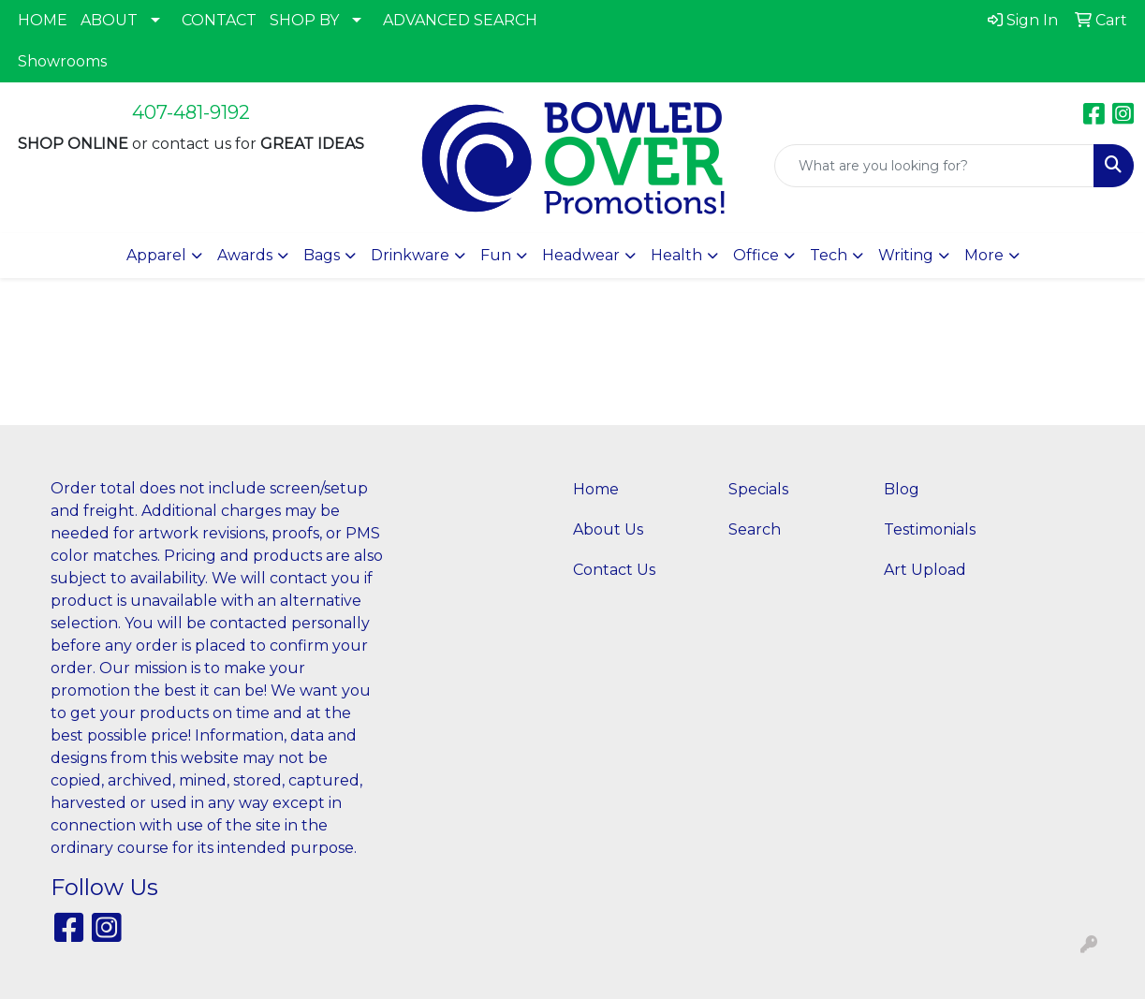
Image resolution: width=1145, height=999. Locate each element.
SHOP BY (304, 20)
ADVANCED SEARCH (460, 20)
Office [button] (756, 255)
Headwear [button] (581, 255)
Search (754, 529)
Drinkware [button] (410, 255)
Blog (901, 489)
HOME (42, 20)
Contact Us (614, 570)
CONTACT (219, 20)
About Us (608, 529)
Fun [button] (495, 255)
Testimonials (930, 529)
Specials (758, 489)
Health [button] (676, 255)
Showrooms (62, 61)
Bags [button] (321, 255)
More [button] (984, 255)
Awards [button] (244, 255)
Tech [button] (828, 255)
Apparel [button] (156, 255)
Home (596, 489)
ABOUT (109, 20)
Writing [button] (905, 255)
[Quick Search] (934, 165)
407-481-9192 (191, 112)
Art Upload (925, 570)
